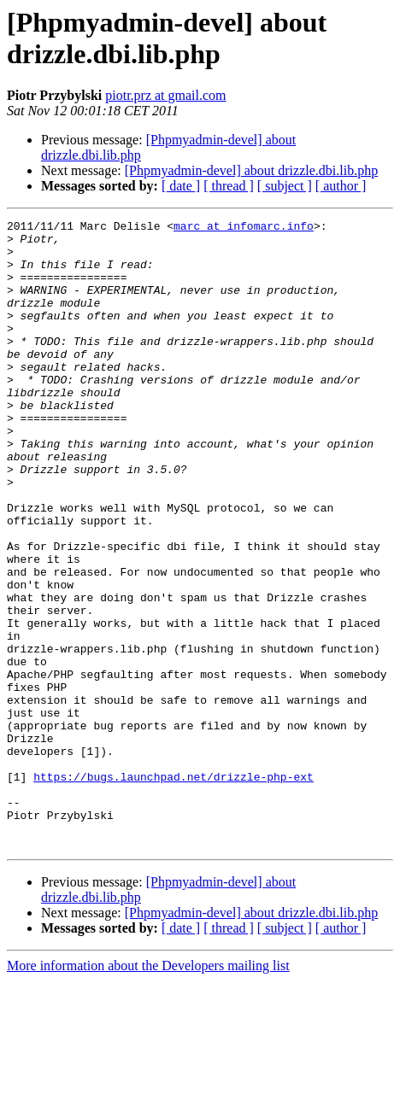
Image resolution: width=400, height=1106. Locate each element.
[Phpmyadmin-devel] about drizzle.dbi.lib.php (251, 170)
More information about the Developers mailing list (148, 1091)
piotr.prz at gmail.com (165, 95)
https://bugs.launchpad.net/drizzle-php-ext (173, 889)
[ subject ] (284, 185)
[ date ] (181, 185)
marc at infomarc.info (244, 228)
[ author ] (341, 185)
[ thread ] (228, 185)
